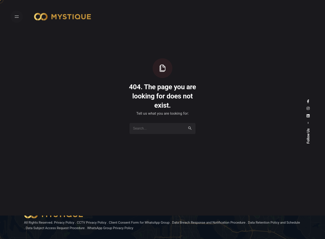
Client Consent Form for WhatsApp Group (139, 223)
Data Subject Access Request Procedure (55, 228)
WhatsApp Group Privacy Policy (110, 228)
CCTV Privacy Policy (92, 223)
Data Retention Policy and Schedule (274, 223)
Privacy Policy (64, 223)
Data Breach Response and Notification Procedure (209, 223)
